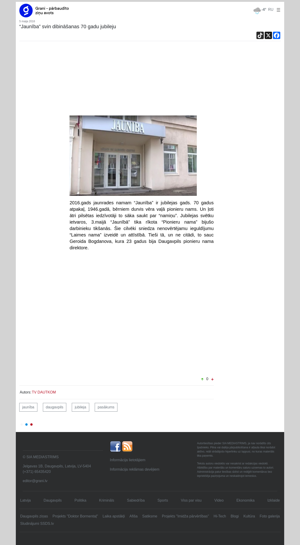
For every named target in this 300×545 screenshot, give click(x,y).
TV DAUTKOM (44, 392)
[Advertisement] (150, 81)
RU (270, 9)
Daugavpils (53, 500)
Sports (163, 500)
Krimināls (106, 500)
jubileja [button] (80, 407)
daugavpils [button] (55, 407)
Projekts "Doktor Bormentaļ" (75, 516)
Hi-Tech (220, 516)
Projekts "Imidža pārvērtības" (185, 516)
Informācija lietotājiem (127, 460)
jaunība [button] (28, 407)
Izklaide (273, 500)
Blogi (235, 516)
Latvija (25, 500)
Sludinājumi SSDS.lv (37, 523)
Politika (80, 500)
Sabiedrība (135, 500)
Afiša (133, 516)
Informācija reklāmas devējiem (134, 469)
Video (219, 500)
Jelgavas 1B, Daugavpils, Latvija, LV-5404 (57, 466)
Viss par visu (191, 500)
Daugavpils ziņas (34, 516)
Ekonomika (245, 500)
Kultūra (249, 516)
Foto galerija (270, 516)
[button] (277, 9)
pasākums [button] (106, 407)
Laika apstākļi (114, 516)
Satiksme (149, 516)
